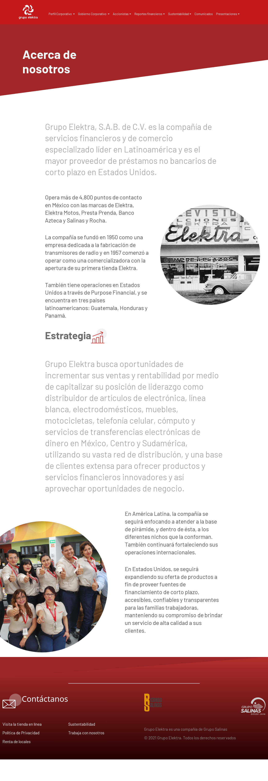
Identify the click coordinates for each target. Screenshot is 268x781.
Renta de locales (17, 741)
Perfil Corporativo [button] (60, 14)
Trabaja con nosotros (86, 732)
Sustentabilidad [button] (178, 14)
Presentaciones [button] (226, 14)
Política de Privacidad (21, 732)
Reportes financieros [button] (148, 14)
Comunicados (204, 14)
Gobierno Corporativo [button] (92, 14)
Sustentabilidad (81, 724)
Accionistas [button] (121, 14)
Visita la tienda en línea (22, 724)
